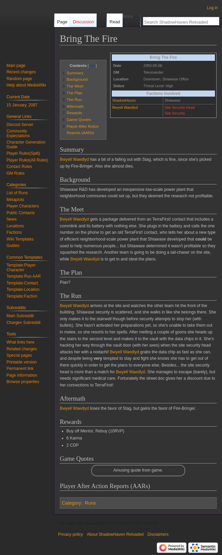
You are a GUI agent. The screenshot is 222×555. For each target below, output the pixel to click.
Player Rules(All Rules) (27, 160)
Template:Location (22, 289)
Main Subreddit (20, 315)
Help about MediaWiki (26, 85)
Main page (15, 65)
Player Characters (22, 206)
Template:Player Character (20, 267)
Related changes (21, 349)
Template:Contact (22, 283)
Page (62, 21)
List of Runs (17, 193)
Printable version (21, 362)
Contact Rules (19, 166)
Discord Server (19, 124)
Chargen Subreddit (23, 322)
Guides (12, 245)
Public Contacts (20, 212)
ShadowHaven (124, 100)
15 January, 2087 (22, 105)
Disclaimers (158, 534)
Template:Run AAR (23, 276)
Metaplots (15, 199)
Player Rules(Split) (23, 153)
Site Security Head (180, 107)
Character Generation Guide (25, 144)
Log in (212, 7)
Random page (19, 78)
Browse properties (22, 381)
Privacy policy (70, 534)
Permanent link (19, 368)
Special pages (19, 355)
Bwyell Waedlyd (125, 107)
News (11, 219)
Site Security (175, 113)
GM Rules (15, 173)
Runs (90, 503)
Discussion (83, 21)
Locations (15, 226)
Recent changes (21, 72)
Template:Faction (21, 296)
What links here (20, 342)
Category (71, 503)
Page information (21, 375)
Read (110, 21)
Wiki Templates (19, 239)
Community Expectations (18, 133)
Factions (14, 232)
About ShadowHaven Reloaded (115, 534)
